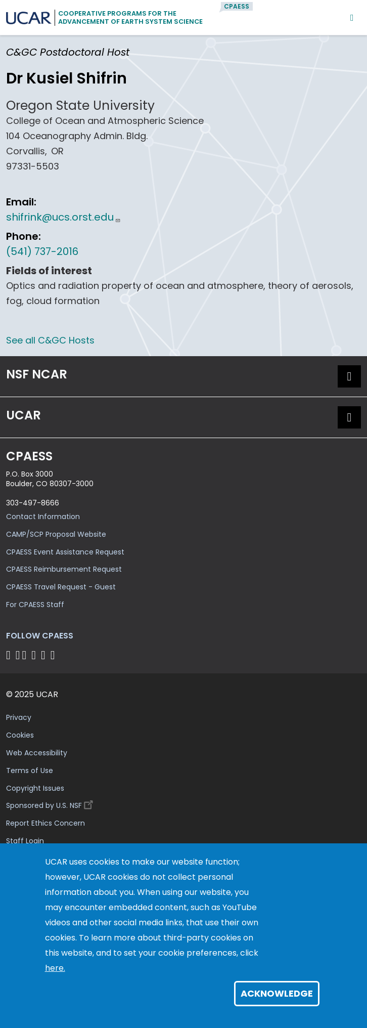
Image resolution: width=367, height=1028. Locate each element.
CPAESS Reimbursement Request (64, 569)
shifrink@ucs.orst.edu (63, 217)
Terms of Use (29, 770)
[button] (349, 376)
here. (55, 968)
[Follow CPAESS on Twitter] (26, 655)
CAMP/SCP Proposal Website (56, 534)
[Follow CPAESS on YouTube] (54, 655)
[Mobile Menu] (352, 17)
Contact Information (43, 516)
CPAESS (236, 6)
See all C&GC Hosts (50, 340)
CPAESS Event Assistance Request (65, 552)
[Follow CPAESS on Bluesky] (18, 655)
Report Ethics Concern (45, 823)
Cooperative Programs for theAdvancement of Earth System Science (130, 17)
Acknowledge (277, 993)
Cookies (20, 735)
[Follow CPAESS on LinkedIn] (35, 655)
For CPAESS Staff (35, 604)
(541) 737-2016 (42, 251)
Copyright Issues (35, 788)
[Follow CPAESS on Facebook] (10, 655)
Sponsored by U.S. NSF (51, 803)
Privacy (18, 717)
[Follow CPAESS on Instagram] (45, 655)
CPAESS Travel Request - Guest (61, 587)
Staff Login (25, 841)
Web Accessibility (36, 753)
